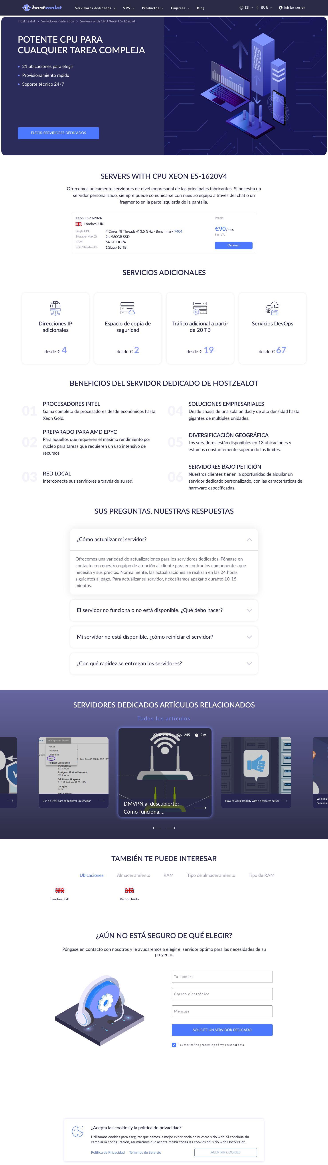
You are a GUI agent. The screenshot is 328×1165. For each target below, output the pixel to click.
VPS (129, 8)
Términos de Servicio (145, 1152)
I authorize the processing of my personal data (208, 1045)
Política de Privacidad (108, 1152)
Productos (153, 8)
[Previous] (157, 828)
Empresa (180, 8)
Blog (200, 8)
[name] (222, 977)
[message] (222, 1011)
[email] (222, 994)
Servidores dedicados (96, 8)
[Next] (171, 828)
